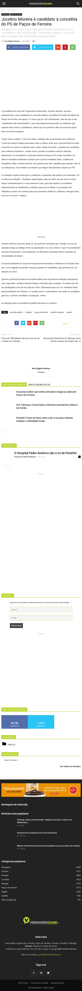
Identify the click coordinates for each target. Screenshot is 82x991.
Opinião (4, 895)
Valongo (5, 883)
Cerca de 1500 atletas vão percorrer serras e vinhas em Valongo (20, 339)
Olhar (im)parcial (8, 899)
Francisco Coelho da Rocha (25, 457)
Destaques (5, 14)
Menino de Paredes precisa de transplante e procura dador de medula (48, 846)
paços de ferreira (41, 312)
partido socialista (57, 312)
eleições (29, 312)
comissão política (16, 312)
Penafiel (4, 875)
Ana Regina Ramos (12, 41)
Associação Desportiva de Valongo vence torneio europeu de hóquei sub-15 (62, 339)
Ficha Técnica (23, 983)
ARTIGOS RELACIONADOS (14, 385)
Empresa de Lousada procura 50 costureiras (37, 833)
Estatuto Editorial (57, 983)
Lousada (5, 879)
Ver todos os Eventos (70, 766)
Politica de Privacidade (39, 983)
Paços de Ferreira (16, 14)
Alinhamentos (9, 446)
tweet (65, 323)
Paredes (5, 871)
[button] (78, 3)
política (69, 312)
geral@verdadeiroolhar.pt (50, 954)
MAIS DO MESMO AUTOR (39, 385)
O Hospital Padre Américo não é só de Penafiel (45, 453)
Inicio (3, 10)
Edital (10, 744)
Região (4, 891)
